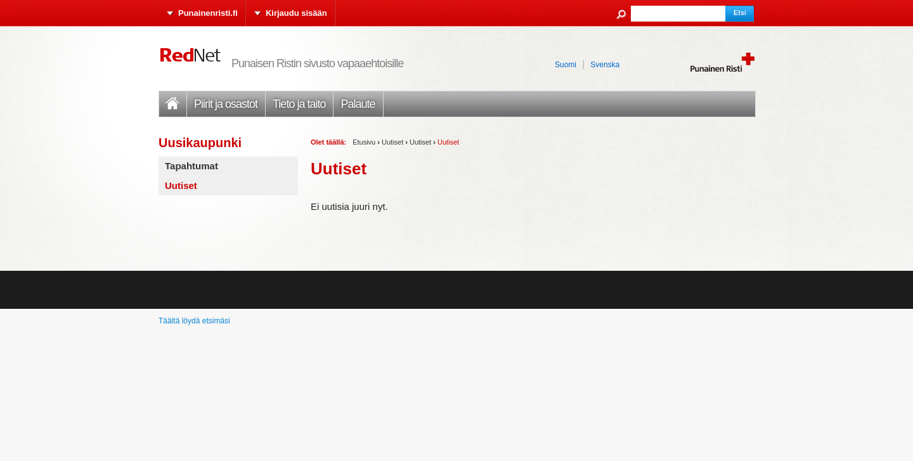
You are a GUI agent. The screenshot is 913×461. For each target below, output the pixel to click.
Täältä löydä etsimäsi (194, 320)
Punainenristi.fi (208, 13)
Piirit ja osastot (225, 104)
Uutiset (392, 142)
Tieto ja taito (299, 104)
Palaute (357, 104)
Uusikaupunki (200, 143)
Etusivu (172, 104)
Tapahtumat (191, 165)
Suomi (565, 64)
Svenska (604, 64)
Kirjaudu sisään (296, 13)
